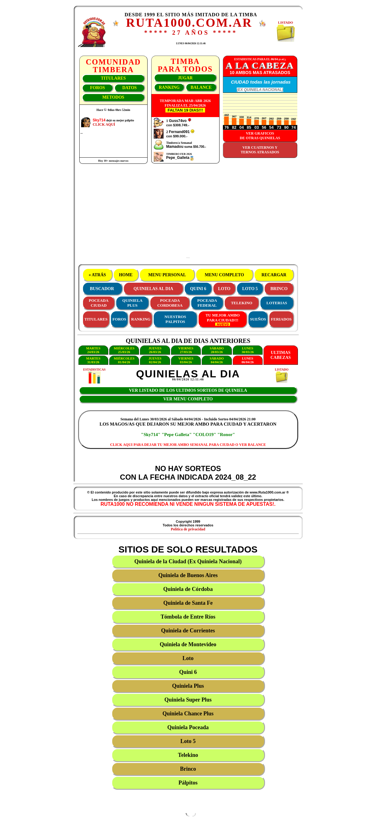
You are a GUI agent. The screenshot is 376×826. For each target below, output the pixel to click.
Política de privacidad (188, 529)
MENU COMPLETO (224, 275)
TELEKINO (241, 303)
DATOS (129, 87)
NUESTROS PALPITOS (175, 319)
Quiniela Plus (188, 686)
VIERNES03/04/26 (185, 360)
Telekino (188, 755)
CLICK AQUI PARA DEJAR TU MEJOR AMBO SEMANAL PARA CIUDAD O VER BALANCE (188, 444)
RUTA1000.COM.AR (189, 23)
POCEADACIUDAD (99, 303)
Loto (188, 658)
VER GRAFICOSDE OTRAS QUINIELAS (260, 135)
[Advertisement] (188, 214)
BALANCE (201, 87)
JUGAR (185, 78)
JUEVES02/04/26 (154, 360)
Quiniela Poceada (188, 727)
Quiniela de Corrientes (188, 630)
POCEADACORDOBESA (169, 303)
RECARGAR (273, 275)
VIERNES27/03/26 (185, 350)
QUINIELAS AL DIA (153, 288)
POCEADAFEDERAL (207, 303)
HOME (125, 275)
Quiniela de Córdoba (188, 589)
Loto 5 (188, 741)
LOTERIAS (277, 303)
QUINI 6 (198, 288)
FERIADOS (281, 319)
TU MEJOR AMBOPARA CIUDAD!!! (222, 319)
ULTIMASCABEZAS (281, 355)
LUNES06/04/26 (248, 360)
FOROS (97, 87)
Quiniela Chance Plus (187, 713)
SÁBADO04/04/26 (217, 360)
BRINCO (278, 288)
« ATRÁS (97, 275)
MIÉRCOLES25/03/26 (124, 350)
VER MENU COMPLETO (188, 399)
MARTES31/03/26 (93, 360)
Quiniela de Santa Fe (188, 603)
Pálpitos (187, 783)
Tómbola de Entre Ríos (187, 617)
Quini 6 (188, 672)
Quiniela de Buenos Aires (188, 575)
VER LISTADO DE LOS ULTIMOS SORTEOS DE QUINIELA (188, 390)
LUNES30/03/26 (248, 350)
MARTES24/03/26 (93, 350)
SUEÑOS (258, 319)
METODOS (113, 97)
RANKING (169, 87)
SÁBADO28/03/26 (217, 350)
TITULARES (113, 78)
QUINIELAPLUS (132, 303)
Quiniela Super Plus (188, 700)
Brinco (188, 769)
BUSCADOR (102, 288)
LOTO (224, 288)
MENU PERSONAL (167, 275)
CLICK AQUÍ (104, 124)
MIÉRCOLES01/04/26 (124, 360)
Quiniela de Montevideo (188, 644)
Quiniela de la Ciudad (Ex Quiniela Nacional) (188, 561)
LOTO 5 (250, 288)
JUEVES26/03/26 (154, 350)
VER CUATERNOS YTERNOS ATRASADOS (260, 149)
